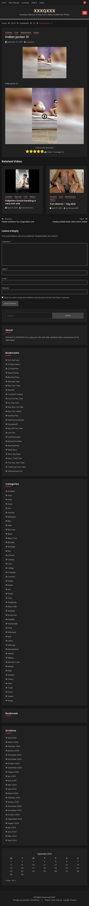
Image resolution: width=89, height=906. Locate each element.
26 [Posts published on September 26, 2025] (55, 871)
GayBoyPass (13, 415)
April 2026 (12, 738)
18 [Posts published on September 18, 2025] (44, 868)
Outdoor (11, 675)
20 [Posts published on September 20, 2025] (67, 868)
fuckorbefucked (27, 208)
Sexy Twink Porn (15, 458)
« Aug (7, 880)
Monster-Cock (14, 662)
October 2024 (14, 814)
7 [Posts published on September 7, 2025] (77, 861)
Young (10, 700)
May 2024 (12, 836)
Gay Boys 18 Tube (15, 407)
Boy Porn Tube (14, 385)
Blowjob (11, 542)
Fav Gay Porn (13, 403)
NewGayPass (13, 445)
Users (41, 3)
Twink (10, 688)
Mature (11, 653)
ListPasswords (14, 437)
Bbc (9, 521)
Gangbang (12, 602)
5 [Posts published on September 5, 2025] (55, 861)
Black (10, 534)
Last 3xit (11, 432)
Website (5, 288)
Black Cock (12, 538)
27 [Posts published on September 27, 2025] (67, 871)
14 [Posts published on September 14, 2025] (78, 865)
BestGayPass (13, 377)
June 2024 (12, 832)
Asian (10, 504)
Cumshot (11, 576)
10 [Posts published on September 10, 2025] (33, 865)
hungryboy (30, 42)
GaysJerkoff (13, 424)
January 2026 (13, 750)
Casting (11, 559)
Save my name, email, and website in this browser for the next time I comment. (36, 297)
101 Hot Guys (13, 360)
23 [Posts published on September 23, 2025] (22, 871)
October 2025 (14, 763)
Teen (10, 683)
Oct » (13, 880)
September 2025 (15, 767)
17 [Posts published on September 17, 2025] (33, 868)
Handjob (11, 619)
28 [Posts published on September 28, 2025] (78, 871)
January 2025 (13, 802)
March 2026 (13, 742)
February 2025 (14, 797)
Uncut (10, 692)
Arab (10, 499)
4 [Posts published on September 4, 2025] (44, 861)
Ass (9, 508)
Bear (10, 525)
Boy (9, 551)
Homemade (12, 623)
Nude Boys (12, 450)
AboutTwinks (13, 373)
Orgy (10, 670)
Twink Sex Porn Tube (17, 467)
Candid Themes (69, 900)
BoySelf (11, 390)
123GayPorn (13, 368)
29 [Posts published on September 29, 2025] (11, 874)
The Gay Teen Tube (16, 462)
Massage (11, 645)
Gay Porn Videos (15, 411)
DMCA (34, 3)
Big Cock (17, 197)
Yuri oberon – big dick (63, 204)
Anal (10, 495)
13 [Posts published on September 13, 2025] (67, 865)
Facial (10, 585)
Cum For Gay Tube (15, 398)
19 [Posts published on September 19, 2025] (55, 868)
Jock (9, 636)
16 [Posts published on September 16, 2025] (22, 868)
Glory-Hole (12, 606)
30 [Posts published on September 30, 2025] (22, 874)
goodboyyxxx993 (72, 208)
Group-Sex (12, 615)
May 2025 (12, 785)
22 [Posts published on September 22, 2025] (11, 871)
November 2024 (15, 810)
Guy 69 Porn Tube (15, 428)
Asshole (11, 512)
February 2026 (14, 746)
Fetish (10, 594)
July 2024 (12, 827)
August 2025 (13, 772)
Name (5, 269)
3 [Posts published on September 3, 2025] (33, 861)
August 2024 (13, 823)
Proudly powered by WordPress (26, 900)
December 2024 (14, 806)
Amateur (8, 32)
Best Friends (14, 3)
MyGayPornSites (15, 441)
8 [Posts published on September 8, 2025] (11, 865)
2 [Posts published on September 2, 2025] (22, 861)
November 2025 (15, 759)
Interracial (12, 632)
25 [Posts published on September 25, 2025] (44, 871)
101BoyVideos (14, 364)
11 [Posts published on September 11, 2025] (44, 865)
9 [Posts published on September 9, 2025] (22, 865)
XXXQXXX (44, 11)
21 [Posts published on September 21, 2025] (78, 868)
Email (4, 278)
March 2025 (13, 793)
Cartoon (11, 555)
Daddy (10, 581)
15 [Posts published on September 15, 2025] (11, 868)
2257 (4, 3)
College (11, 568)
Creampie (12, 572)
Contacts (25, 3)
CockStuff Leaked (15, 394)
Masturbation (26, 32)
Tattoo (10, 679)
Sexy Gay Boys (14, 454)
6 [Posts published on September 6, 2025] (66, 861)
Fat (9, 589)
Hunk (10, 628)
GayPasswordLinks (16, 420)
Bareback (12, 517)
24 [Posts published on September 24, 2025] (33, 871)
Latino (10, 641)
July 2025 (12, 776)
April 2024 (12, 840)
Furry (10, 598)
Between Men (14, 381)
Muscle (11, 666)
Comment (6, 241)
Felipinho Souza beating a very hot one (20, 202)
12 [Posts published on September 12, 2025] (55, 865)
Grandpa (11, 611)
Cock (16, 32)
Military (11, 658)
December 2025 (14, 755)
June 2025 (12, 780)
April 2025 (12, 789)
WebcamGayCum (15, 471)
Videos (36, 32)
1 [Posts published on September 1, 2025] (11, 861)
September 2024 (15, 819)
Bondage (11, 546)
